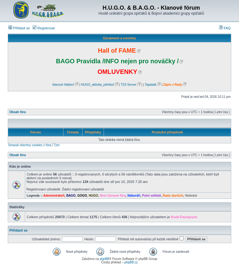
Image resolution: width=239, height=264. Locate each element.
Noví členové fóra (113, 195)
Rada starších (173, 195)
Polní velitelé (151, 195)
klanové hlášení (63, 84)
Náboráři (134, 195)
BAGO (71, 195)
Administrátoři (53, 195)
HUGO (93, 195)
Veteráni (191, 195)
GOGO (82, 195)
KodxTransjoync (184, 217)
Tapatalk (150, 84)
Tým (56, 145)
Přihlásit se (19, 28)
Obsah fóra (17, 112)
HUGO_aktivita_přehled (97, 84)
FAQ (225, 28)
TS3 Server (128, 84)
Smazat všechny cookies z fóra (29, 145)
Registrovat (44, 28)
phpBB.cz (131, 262)
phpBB (104, 259)
